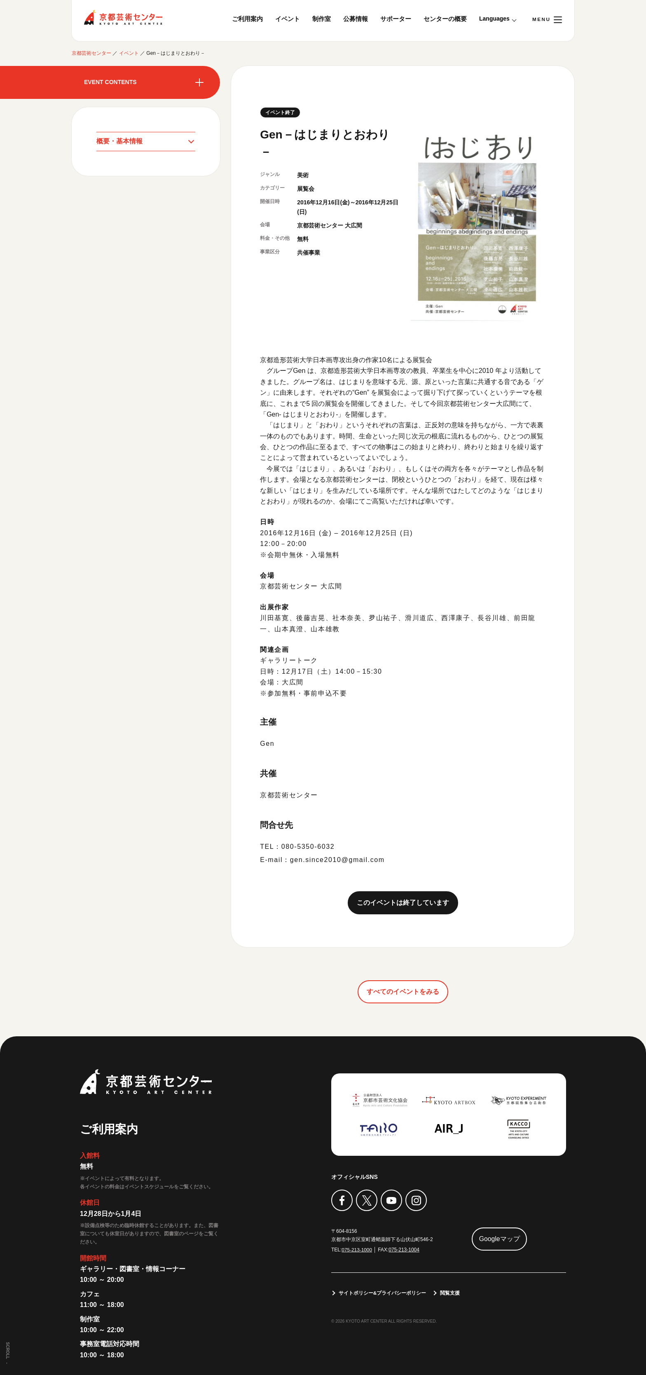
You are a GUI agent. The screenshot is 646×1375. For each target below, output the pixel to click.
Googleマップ (499, 1238)
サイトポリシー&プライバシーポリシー (382, 1293)
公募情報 (355, 18)
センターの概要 (445, 18)
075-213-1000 (357, 1250)
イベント (287, 18)
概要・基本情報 (119, 141)
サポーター (395, 18)
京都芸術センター (123, 17)
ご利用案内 (247, 18)
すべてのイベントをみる (403, 991)
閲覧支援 (450, 1293)
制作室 (321, 18)
